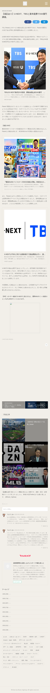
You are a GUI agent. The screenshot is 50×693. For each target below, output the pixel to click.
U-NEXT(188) (5, 339)
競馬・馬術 (25, 660)
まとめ (5, 636)
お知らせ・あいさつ (15, 636)
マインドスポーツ (8, 663)
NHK (25, 647)
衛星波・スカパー (35, 643)
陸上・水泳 (6, 657)
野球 (31, 650)
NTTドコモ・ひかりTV (25, 640)
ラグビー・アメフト (32, 653)
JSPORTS (18, 647)
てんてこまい (10, 514)
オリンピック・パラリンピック (11, 650)
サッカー (25, 650)
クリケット (6, 667)
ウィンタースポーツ (35, 660)
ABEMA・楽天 (33, 636)
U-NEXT (42, 636)
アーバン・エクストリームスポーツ (25, 663)
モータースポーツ (8, 653)
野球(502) (11, 339)
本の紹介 (14, 667)
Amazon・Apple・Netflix (9, 640)
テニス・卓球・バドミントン (11, 660)
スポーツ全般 (39, 647)
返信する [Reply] (44, 526)
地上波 (26, 643)
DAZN (24, 636)
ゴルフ (32, 657)
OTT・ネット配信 (8, 647)
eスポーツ (40, 663)
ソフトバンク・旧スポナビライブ (12, 643)
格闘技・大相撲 (20, 653)
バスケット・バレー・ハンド (20, 657)
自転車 (37, 650)
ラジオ (31, 647)
